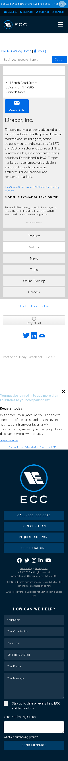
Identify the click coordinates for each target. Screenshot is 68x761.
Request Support (34, 537)
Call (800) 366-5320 (33, 515)
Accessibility (26, 568)
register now (9, 440)
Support (28, 12)
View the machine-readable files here (34, 586)
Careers (12, 12)
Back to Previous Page (34, 306)
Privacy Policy (31, 447)
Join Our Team (34, 526)
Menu (60, 24)
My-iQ (40, 51)
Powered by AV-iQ (48, 447)
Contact (44, 12)
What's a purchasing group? (21, 737)
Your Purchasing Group (20, 717)
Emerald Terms (16, 447)
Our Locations (34, 548)
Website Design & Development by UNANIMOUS (34, 576)
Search (59, 12)
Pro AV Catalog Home (16, 51)
